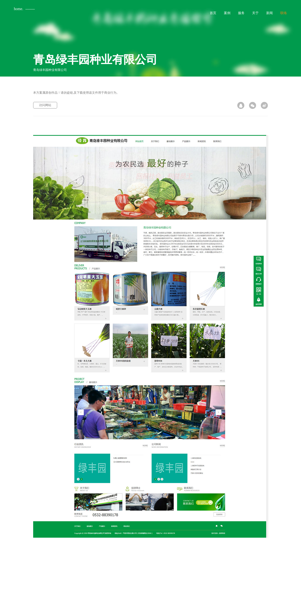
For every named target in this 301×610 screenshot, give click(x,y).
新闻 (269, 13)
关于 (255, 13)
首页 (213, 13)
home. (18, 9)
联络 (283, 13)
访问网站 (45, 105)
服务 (241, 13)
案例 (227, 13)
